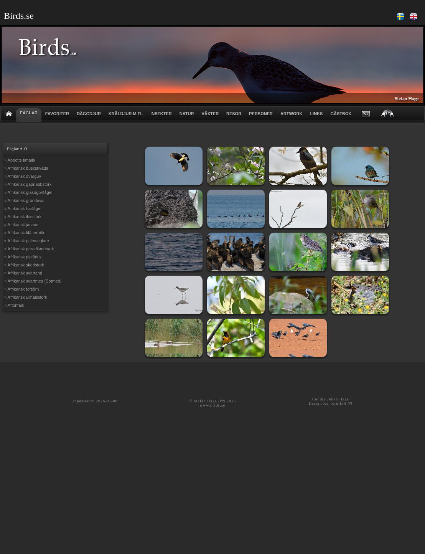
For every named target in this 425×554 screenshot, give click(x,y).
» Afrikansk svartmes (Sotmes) (32, 281)
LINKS (316, 113)
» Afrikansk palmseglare (26, 240)
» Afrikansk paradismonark (29, 248)
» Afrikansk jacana (21, 224)
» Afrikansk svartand (23, 273)
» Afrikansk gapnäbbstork (28, 184)
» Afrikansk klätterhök (24, 232)
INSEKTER (161, 113)
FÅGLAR (29, 113)
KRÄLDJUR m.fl (126, 113)
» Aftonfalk (14, 305)
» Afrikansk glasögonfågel (28, 192)
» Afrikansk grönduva (24, 200)
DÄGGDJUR (89, 113)
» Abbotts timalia (19, 160)
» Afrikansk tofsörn (21, 289)
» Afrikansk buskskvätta (26, 168)
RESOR (233, 113)
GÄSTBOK (340, 113)
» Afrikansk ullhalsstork (25, 297)
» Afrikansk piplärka (22, 257)
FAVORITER (57, 113)
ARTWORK (291, 113)
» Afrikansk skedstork (24, 265)
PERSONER (261, 113)
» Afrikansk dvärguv (22, 176)
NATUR (187, 113)
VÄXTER (210, 113)
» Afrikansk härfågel (22, 208)
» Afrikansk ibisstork (22, 216)
